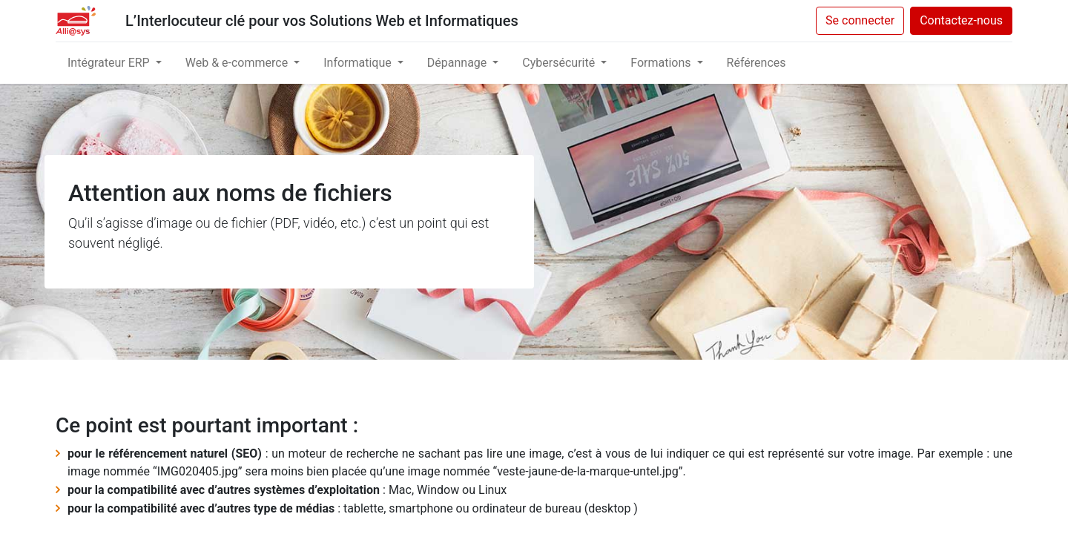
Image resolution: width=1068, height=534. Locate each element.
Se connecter (859, 20)
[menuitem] (756, 63)
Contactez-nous (961, 20)
